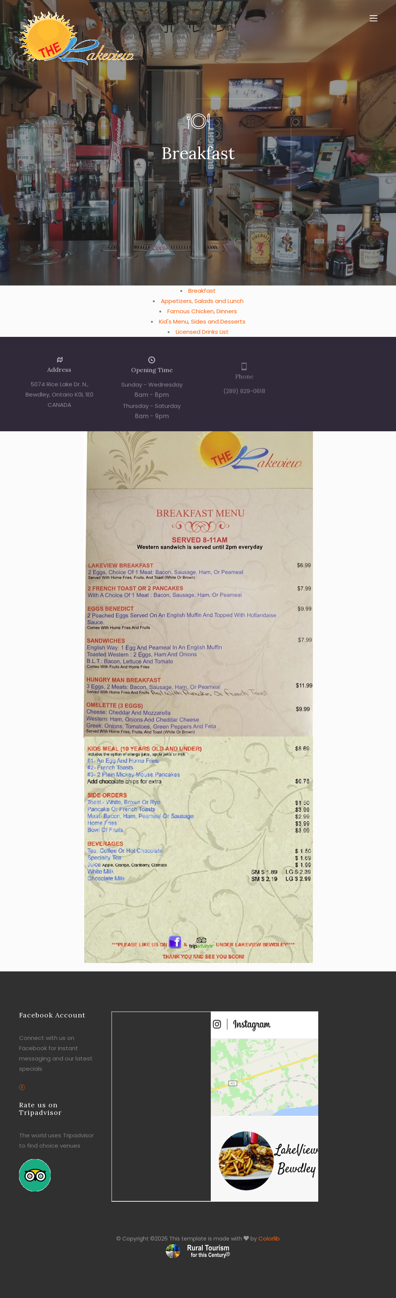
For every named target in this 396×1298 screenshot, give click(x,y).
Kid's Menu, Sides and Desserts (202, 321)
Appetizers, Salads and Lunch (202, 301)
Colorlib (269, 1238)
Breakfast (202, 291)
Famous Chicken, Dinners (202, 311)
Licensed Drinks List (202, 332)
